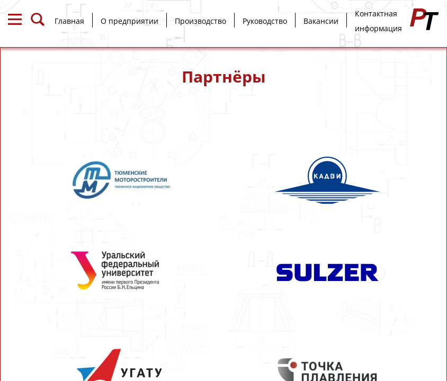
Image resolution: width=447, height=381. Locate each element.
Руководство (265, 21)
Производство (200, 21)
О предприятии (129, 21)
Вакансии (320, 21)
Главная (69, 21)
